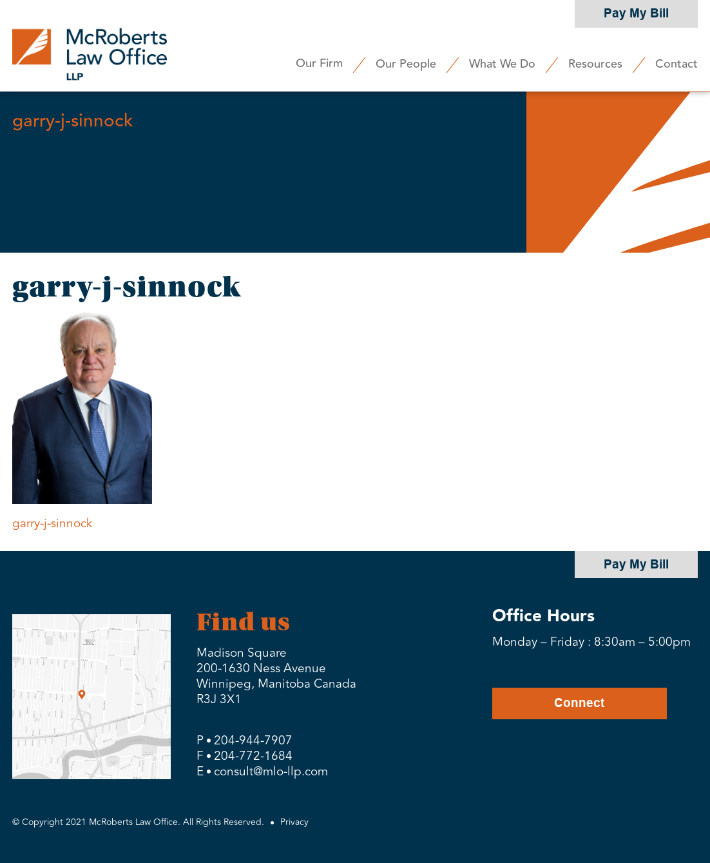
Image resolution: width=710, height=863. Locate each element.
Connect (579, 703)
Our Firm (319, 63)
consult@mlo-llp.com (271, 771)
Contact (676, 64)
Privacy (294, 822)
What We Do (502, 64)
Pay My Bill (636, 13)
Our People (406, 64)
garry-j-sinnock (52, 523)
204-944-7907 (253, 740)
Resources (595, 64)
